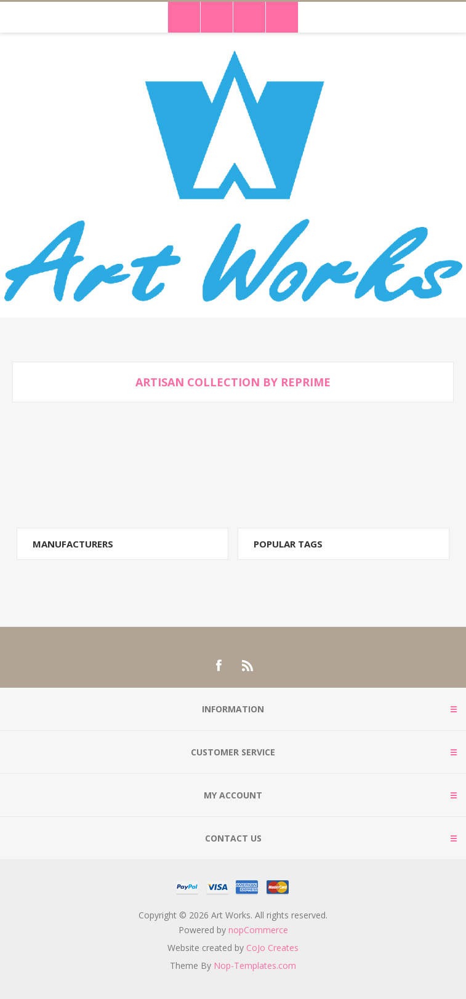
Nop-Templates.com (255, 965)
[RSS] (248, 665)
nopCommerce (258, 930)
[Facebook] (218, 665)
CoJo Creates (272, 947)
